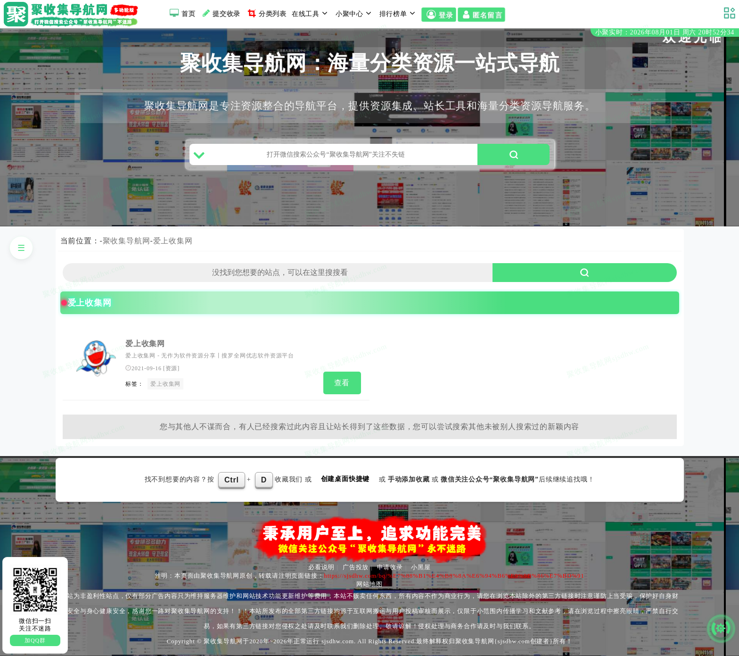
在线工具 (311, 13)
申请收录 (390, 567)
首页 (181, 13)
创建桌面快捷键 (345, 478)
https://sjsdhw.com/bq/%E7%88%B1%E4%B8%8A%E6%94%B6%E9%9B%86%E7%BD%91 (454, 575)
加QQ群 (35, 640)
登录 (439, 14)
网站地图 (369, 584)
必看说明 (321, 567)
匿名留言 (481, 14)
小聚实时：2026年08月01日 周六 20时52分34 (664, 32)
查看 (342, 383)
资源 (171, 368)
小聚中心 (355, 13)
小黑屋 (420, 567)
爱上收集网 (173, 241)
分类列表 (266, 13)
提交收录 (220, 13)
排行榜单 (398, 13)
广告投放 (356, 567)
